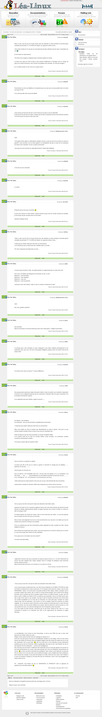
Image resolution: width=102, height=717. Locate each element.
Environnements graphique (63, 708)
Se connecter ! (82, 35)
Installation (59, 696)
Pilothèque (39, 703)
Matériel (58, 705)
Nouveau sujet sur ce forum (85, 64)
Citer (43, 76)
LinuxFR (71, 0)
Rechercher (81, 44)
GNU (80, 0)
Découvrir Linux (40, 696)
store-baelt (65, 201)
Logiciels (58, 697)
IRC (77, 697)
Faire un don (20, 699)
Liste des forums (17, 678)
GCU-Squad (76, 0)
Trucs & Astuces (40, 697)
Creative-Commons (66, 712)
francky (66, 454)
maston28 (65, 37)
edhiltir (66, 263)
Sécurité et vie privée (61, 703)
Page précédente (51, 34)
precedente (64, 32)
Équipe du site (20, 696)
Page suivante (65, 34)
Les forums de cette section (16, 32)
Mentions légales (21, 697)
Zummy (66, 552)
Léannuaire (39, 699)
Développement (60, 706)
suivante (70, 32)
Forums (78, 696)
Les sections (6, 32)
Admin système (60, 699)
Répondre (37, 76)
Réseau (58, 701)
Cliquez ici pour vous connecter (17, 685)
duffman (66, 232)
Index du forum (27, 678)
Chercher (35, 678)
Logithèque (39, 701)
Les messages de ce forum (29, 32)
